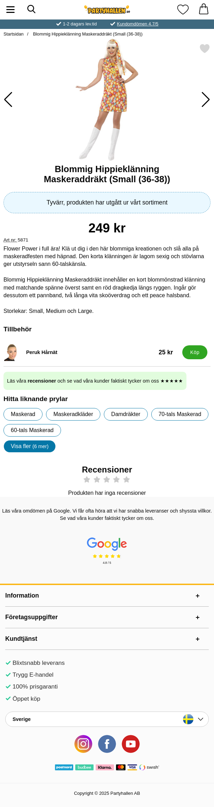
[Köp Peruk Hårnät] (194, 352)
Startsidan (13, 34)
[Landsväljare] (107, 719)
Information (22, 595)
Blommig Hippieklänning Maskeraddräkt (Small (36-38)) (87, 34)
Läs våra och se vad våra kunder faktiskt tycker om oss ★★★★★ (95, 381)
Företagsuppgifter (31, 617)
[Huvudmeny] (10, 9)
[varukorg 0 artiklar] (203, 9)
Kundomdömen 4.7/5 (138, 23)
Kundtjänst (21, 638)
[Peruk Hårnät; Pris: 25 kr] (91, 352)
